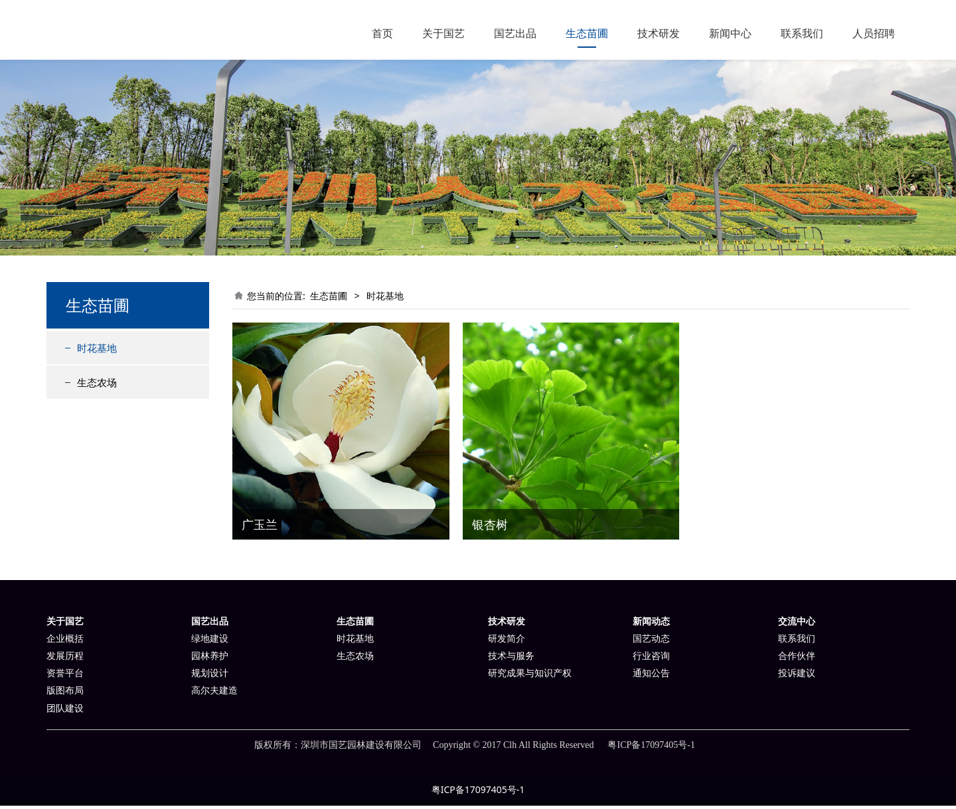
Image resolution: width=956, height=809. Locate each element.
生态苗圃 (587, 33)
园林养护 (209, 659)
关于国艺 (443, 33)
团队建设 (65, 712)
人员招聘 (873, 33)
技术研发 (658, 33)
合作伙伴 (796, 659)
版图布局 (65, 694)
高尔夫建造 (214, 694)
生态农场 (97, 385)
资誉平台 (65, 677)
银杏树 (490, 528)
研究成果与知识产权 (530, 677)
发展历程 (65, 659)
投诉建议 (796, 677)
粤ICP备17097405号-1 (478, 792)
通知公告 (651, 677)
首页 (382, 33)
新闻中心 (730, 33)
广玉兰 (260, 528)
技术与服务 (511, 659)
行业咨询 (651, 659)
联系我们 (802, 33)
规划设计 (209, 677)
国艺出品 (515, 33)
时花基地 (97, 351)
